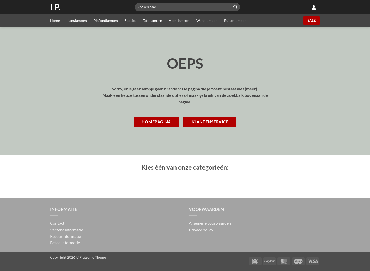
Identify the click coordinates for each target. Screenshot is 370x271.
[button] (314, 7)
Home (55, 20)
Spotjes (130, 20)
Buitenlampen (237, 20)
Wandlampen (206, 20)
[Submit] (235, 7)
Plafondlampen (106, 20)
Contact (57, 223)
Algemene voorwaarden (210, 223)
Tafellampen (152, 20)
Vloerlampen (179, 20)
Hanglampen (77, 20)
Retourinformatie (65, 236)
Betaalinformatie (65, 242)
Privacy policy (201, 229)
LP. (55, 7)
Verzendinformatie (66, 229)
